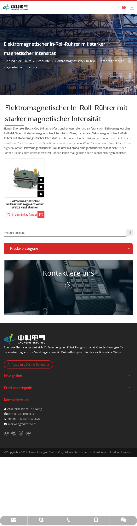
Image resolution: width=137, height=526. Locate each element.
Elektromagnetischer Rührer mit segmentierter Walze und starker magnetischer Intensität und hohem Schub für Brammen (24, 204)
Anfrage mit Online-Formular (28, 364)
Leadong (126, 452)
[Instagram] (21, 433)
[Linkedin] (13, 433)
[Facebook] (6, 433)
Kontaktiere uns (68, 273)
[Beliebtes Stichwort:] (129, 232)
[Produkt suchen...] (65, 233)
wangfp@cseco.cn (25, 424)
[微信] (28, 433)
